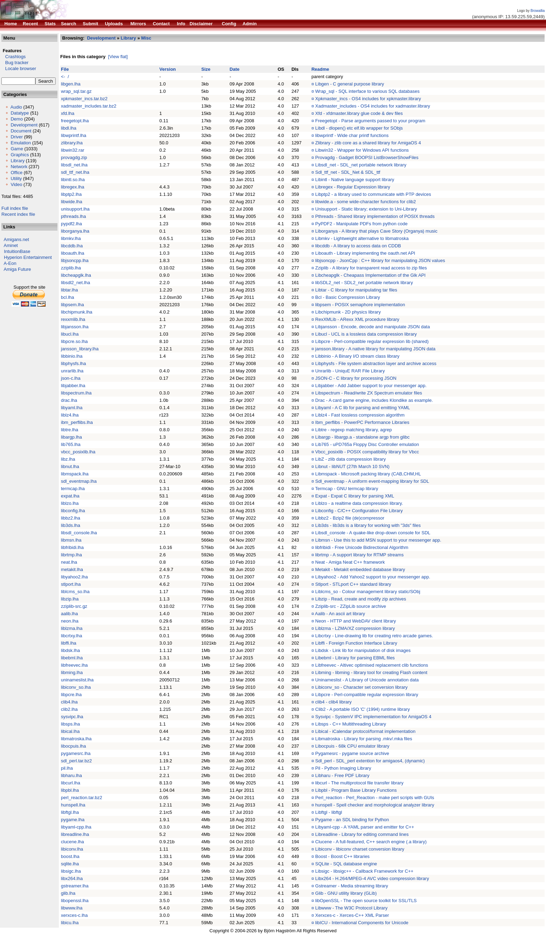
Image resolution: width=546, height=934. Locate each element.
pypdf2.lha (71, 223)
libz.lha (68, 459)
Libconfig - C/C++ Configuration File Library (359, 510)
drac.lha (69, 400)
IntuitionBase (17, 251)
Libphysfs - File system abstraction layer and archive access (375, 363)
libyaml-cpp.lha (76, 827)
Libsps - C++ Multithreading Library (350, 724)
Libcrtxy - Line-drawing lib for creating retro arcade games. (374, 635)
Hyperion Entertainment (28, 257)
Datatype (20, 113)
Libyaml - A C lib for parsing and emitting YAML (362, 407)
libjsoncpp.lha (75, 260)
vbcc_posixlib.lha (78, 451)
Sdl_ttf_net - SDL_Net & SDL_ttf (347, 172)
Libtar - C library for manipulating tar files (356, 290)
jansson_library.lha (79, 348)
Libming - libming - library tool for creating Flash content (371, 672)
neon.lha (69, 621)
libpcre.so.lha (74, 341)
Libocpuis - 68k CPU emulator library (352, 746)
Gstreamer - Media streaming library (351, 885)
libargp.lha (71, 437)
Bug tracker (14, 62)
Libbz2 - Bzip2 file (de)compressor (349, 518)
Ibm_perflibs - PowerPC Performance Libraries (362, 422)
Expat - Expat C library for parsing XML (354, 496)
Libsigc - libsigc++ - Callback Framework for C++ (364, 871)
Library (18, 160)
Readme (320, 69)
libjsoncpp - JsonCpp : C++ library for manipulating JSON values (380, 260)
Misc (146, 38)
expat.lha (70, 496)
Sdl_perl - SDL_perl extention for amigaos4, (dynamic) (370, 760)
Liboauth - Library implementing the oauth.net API (365, 253)
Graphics (20, 154)
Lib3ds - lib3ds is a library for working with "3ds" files (368, 525)
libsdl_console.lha (79, 532)
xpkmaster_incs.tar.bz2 (84, 98)
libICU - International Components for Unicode (361, 922)
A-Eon (10, 263)
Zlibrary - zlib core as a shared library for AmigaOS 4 (368, 142)
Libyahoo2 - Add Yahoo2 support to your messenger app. (372, 576)
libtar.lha (69, 290)
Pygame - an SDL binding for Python (352, 819)
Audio (16, 107)
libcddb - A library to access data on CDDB (358, 245)
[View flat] (118, 56)
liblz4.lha (70, 415)
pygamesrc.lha (76, 753)
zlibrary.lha (72, 142)
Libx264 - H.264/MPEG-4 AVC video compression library (372, 878)
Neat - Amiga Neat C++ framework (350, 562)
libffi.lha (68, 643)
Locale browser (18, 68)
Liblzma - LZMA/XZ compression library (355, 628)
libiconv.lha (72, 849)
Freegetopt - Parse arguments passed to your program (370, 120)
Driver (17, 136)
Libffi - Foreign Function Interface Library (356, 643)
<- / (65, 76)
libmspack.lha (75, 473)
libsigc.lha (71, 871)
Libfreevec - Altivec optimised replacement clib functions (371, 665)
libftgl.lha (70, 812)
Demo (17, 119)
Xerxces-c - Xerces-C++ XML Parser (352, 915)
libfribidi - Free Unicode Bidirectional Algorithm (361, 547)
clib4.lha (69, 702)
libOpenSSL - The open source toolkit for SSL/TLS (366, 900)
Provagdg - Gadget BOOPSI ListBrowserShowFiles (367, 157)
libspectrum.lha (76, 393)
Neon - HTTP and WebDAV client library (355, 621)
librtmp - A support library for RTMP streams (359, 554)
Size (205, 69)
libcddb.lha (72, 245)
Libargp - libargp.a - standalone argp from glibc (362, 437)
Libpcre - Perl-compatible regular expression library (366, 694)
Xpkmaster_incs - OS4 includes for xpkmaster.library (368, 98)
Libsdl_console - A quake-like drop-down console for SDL (372, 532)
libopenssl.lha (75, 900)
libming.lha (72, 672)
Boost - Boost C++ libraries (342, 856)
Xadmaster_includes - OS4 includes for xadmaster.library (372, 106)
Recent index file (18, 214)
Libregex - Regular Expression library (352, 187)
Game (17, 148)
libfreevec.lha (74, 665)
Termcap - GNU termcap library (346, 488)
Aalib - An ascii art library (340, 613)
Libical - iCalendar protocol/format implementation (365, 731)
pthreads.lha (73, 216)
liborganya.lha (75, 231)
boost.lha (70, 856)
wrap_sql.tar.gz (76, 91)
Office (16, 172)
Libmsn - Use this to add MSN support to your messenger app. (378, 540)
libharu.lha (71, 775)
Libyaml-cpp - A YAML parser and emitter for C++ (364, 827)
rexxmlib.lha (73, 319)
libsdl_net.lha (74, 164)
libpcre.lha (71, 694)
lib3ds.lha (70, 525)
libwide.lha (71, 201)
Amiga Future (17, 269)
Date (235, 69)
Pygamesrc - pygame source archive (352, 753)
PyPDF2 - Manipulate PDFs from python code (361, 223)
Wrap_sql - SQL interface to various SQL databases (367, 91)
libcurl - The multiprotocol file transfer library (359, 782)
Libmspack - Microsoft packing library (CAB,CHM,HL (368, 473)
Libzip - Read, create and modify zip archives (360, 599)
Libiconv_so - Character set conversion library (361, 687)
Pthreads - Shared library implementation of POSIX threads (375, 216)
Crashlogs (13, 56)
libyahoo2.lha (74, 576)
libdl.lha (68, 128)
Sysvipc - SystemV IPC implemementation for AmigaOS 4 (373, 716)
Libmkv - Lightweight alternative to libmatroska (362, 238)
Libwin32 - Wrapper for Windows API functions (362, 150)
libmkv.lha (71, 238)
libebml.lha (72, 657)
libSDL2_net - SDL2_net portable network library (364, 282)
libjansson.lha (75, 326)
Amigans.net (16, 239)
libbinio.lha (71, 356)
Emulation (21, 142)
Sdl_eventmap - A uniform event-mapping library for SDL (372, 481)
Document (21, 130)
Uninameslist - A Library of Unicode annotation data (367, 679)
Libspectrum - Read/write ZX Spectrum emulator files (368, 393)
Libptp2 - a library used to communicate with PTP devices (373, 194)
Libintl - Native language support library (354, 179)
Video (16, 184)
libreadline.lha (75, 834)
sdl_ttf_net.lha (75, 172)
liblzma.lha (71, 628)
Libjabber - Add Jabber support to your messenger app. (371, 385)
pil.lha (67, 768)
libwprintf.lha (73, 135)
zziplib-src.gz (74, 606)
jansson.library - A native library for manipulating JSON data (375, 348)
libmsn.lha (71, 540)
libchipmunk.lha (76, 312)
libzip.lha (70, 599)
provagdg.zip (74, 157)
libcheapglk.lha (76, 275)
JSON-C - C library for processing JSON (355, 378)
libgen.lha (71, 84)
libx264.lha (72, 878)
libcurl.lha (70, 782)
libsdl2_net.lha (75, 282)
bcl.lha (67, 297)
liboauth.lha (72, 253)
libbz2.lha (70, 518)
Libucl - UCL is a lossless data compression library (366, 334)
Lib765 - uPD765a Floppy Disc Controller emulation (367, 444)
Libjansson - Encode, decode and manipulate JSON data (372, 326)
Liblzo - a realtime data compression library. (359, 503)
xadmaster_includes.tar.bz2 (88, 106)
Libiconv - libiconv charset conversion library (359, 849)
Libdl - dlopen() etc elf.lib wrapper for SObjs (359, 128)
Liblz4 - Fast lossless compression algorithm (360, 415)
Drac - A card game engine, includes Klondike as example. (374, 400)
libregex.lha (72, 187)
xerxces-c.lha (74, 915)
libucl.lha (70, 334)
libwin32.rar (72, 150)
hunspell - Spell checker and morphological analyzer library (374, 805)
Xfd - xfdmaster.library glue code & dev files (359, 113)
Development (24, 125)
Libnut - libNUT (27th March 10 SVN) (352, 466)
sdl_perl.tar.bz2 (76, 760)
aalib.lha (69, 613)
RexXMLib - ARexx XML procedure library (357, 319)
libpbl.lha (70, 790)
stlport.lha (71, 584)
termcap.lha (73, 488)
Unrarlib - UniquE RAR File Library (350, 370)
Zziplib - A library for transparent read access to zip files (371, 267)
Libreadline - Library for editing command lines (362, 834)
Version (167, 69)
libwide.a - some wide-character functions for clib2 (365, 201)
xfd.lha (67, 113)
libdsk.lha (70, 650)
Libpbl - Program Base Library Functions (356, 790)
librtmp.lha (71, 554)
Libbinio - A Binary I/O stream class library (357, 356)
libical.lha (70, 731)
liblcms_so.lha (75, 591)
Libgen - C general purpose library (349, 84)
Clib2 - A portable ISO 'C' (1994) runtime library (362, 709)
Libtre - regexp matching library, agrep (353, 429)
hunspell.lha (73, 805)
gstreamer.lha (75, 885)
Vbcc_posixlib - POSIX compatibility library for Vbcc (367, 451)
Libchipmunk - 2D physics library (348, 312)
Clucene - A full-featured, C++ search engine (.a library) (371, 841)
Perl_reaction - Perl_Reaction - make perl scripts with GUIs (374, 797)
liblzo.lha (70, 503)
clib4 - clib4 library (333, 702)
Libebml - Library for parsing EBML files (355, 657)
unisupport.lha (75, 209)
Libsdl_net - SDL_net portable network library (360, 164)
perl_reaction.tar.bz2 (81, 797)
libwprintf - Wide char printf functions (352, 135)
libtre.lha (69, 429)
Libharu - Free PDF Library (342, 775)
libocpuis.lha (73, 746)
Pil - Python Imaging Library (343, 768)
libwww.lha (71, 908)
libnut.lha (70, 466)
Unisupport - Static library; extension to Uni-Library (366, 209)
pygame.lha (72, 819)
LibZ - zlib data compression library (350, 459)
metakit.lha (72, 569)
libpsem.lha (72, 304)
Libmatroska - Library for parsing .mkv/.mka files (363, 738)
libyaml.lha (71, 407)
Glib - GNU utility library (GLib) (346, 893)
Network (19, 166)
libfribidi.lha (72, 547)
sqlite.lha (70, 863)
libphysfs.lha (73, 363)
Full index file (14, 208)
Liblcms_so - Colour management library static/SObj (367, 591)
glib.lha (68, 893)
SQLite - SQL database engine (346, 863)
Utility (16, 178)
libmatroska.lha (76, 738)
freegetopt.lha (75, 120)
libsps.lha (70, 724)
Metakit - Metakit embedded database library (360, 569)
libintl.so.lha (73, 179)
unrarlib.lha (72, 370)
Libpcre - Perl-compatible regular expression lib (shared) (372, 341)
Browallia (538, 11)
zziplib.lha (71, 267)
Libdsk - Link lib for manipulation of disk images (362, 650)
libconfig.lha (73, 510)
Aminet (11, 245)
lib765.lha (71, 444)
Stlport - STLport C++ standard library (353, 584)
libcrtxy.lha (71, 635)
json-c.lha (71, 378)
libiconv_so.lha (76, 687)
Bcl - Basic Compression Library (347, 297)
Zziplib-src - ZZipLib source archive (350, 606)
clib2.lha (69, 709)
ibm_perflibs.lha (77, 422)
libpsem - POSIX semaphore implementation (360, 304)
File (65, 69)
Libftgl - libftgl (328, 812)
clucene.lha (72, 841)
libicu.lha (70, 922)
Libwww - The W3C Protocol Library (351, 908)
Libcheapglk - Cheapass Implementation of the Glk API (370, 275)
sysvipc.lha (72, 716)
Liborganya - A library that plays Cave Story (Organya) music (376, 231)
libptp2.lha (71, 194)
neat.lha (69, 562)
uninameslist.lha (77, 679)
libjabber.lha (73, 385)
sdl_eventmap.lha (79, 481)
